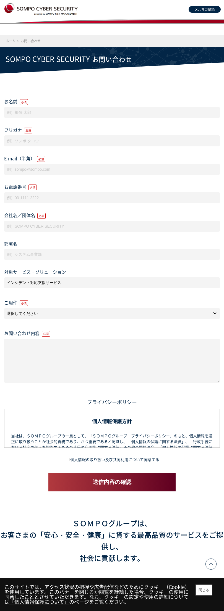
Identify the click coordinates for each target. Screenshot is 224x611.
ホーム (10, 40)
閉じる (204, 590)
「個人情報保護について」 (39, 601)
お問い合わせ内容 (27, 333)
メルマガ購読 (205, 9)
